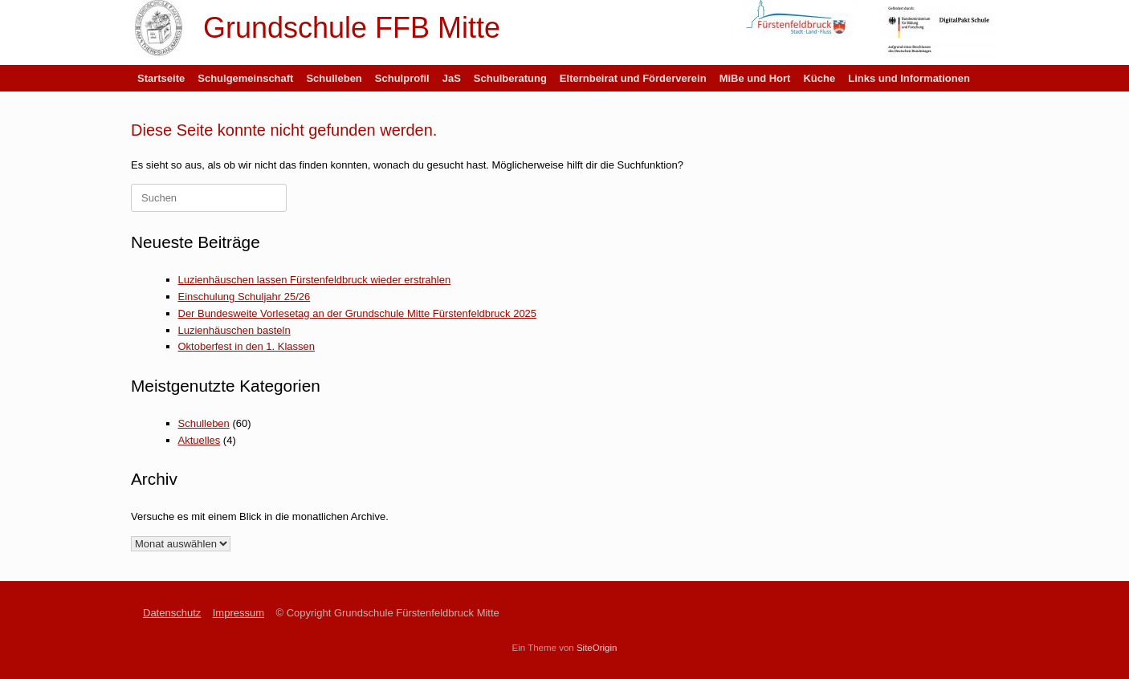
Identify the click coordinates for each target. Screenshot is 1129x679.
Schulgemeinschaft (245, 78)
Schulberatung (510, 78)
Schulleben (333, 78)
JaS (451, 78)
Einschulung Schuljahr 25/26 (244, 297)
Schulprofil (402, 78)
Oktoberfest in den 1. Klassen (247, 346)
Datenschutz (172, 613)
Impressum (238, 613)
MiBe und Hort (755, 78)
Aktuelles (199, 440)
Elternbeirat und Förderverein (633, 78)
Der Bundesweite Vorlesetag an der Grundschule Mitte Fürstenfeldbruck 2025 (357, 313)
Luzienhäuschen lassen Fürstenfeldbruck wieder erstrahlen (314, 280)
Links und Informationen (909, 78)
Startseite (161, 78)
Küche (819, 78)
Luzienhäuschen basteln (234, 330)
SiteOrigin (597, 648)
